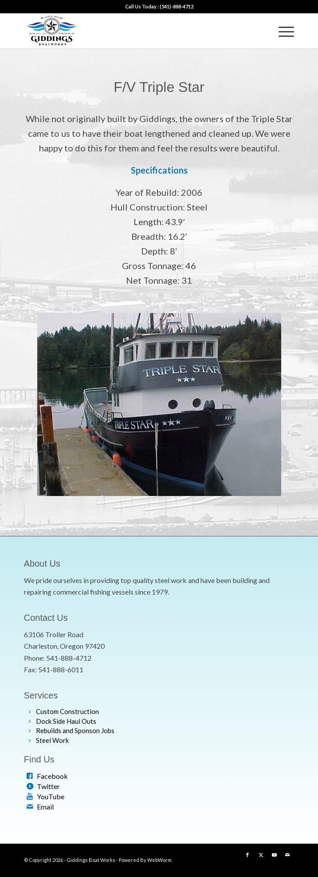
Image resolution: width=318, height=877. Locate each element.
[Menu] (282, 30)
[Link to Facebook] (247, 854)
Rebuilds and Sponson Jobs (75, 730)
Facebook (52, 776)
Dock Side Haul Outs (66, 721)
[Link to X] (260, 854)
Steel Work (52, 740)
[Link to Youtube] (274, 854)
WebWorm (159, 860)
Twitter (48, 786)
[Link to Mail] (287, 854)
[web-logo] (132, 30)
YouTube (50, 796)
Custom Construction (67, 711)
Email (45, 806)
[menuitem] (282, 30)
